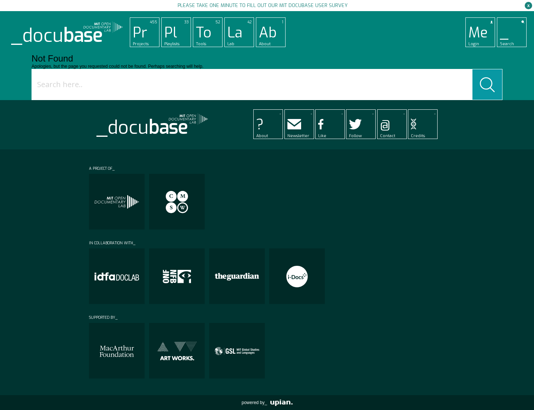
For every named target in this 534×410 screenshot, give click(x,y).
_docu (56, 36)
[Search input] (253, 84)
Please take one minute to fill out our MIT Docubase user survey (262, 5)
